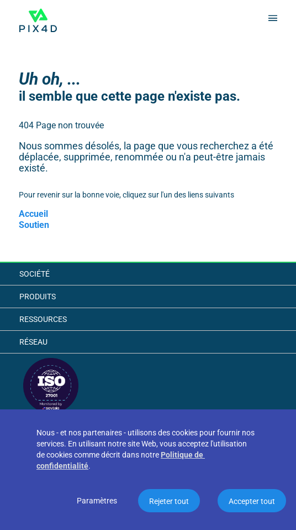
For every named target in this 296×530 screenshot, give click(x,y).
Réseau (33, 341)
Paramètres (97, 500)
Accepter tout (252, 501)
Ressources (43, 319)
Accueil (33, 214)
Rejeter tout (169, 501)
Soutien (34, 225)
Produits (37, 296)
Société (34, 273)
